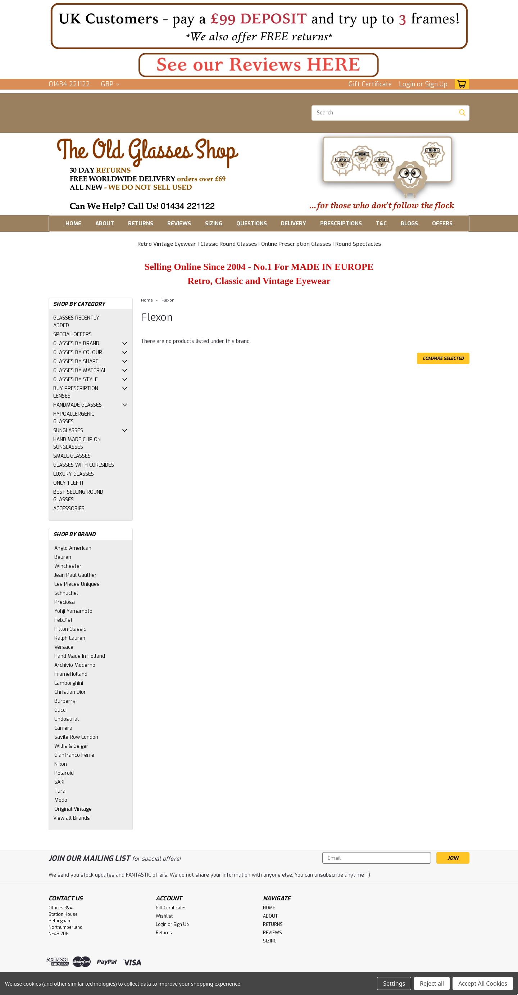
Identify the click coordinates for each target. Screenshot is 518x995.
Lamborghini (68, 683)
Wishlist (164, 916)
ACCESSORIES (69, 508)
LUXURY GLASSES (73, 474)
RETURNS (140, 223)
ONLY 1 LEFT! (68, 483)
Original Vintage (73, 809)
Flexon (168, 300)
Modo (60, 800)
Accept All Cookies (482, 983)
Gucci (60, 710)
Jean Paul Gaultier (75, 575)
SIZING (213, 223)
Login (407, 84)
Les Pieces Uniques (77, 584)
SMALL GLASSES (72, 456)
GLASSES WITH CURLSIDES (83, 465)
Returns (164, 933)
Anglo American (72, 548)
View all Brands (71, 818)
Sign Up (436, 84)
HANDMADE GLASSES (77, 405)
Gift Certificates (171, 908)
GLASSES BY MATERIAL (79, 370)
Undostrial (66, 719)
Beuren (62, 557)
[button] (259, 25)
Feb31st (63, 620)
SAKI (59, 782)
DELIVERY (293, 223)
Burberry (65, 701)
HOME (73, 223)
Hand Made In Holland (79, 656)
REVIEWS (179, 223)
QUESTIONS (251, 223)
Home (147, 300)
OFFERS (442, 223)
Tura (59, 791)
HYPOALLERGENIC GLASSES (73, 418)
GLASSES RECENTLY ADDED (76, 322)
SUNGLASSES (68, 430)
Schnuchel (66, 593)
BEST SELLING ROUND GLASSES (78, 496)
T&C (381, 223)
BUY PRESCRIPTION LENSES (75, 392)
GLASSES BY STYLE (75, 379)
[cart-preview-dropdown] (460, 84)
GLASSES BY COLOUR (77, 352)
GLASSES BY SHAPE (76, 361)
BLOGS (409, 223)
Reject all (432, 983)
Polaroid (64, 773)
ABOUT (104, 223)
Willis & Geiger (71, 746)
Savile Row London (76, 737)
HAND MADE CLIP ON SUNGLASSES (77, 443)
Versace (63, 647)
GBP (110, 84)
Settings (394, 983)
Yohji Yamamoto (73, 611)
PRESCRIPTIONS (341, 223)
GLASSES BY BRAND (76, 343)
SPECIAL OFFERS (72, 334)
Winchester (68, 566)
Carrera (63, 728)
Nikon (60, 764)
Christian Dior (70, 692)
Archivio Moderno (74, 665)
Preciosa (64, 602)
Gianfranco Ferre (74, 755)
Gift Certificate (370, 84)
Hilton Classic (70, 629)
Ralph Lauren (69, 638)
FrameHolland (70, 674)
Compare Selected (443, 358)
